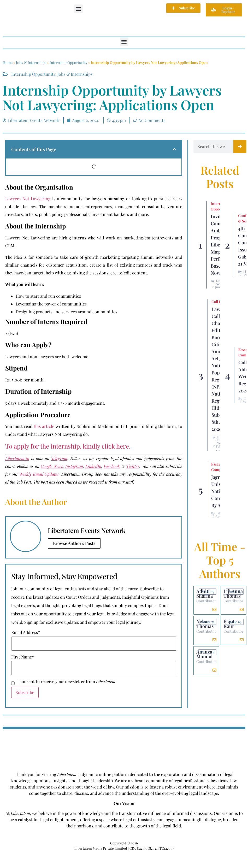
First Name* (22, 657)
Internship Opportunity (68, 62)
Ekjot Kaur (228, 623)
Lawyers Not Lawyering (27, 198)
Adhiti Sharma (204, 593)
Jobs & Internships (31, 62)
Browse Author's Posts (74, 543)
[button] (78, 8)
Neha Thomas (205, 623)
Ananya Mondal (204, 654)
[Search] (239, 146)
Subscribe (25, 692)
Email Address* (25, 632)
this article (44, 426)
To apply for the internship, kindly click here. (68, 446)
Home (8, 62)
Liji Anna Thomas (233, 593)
